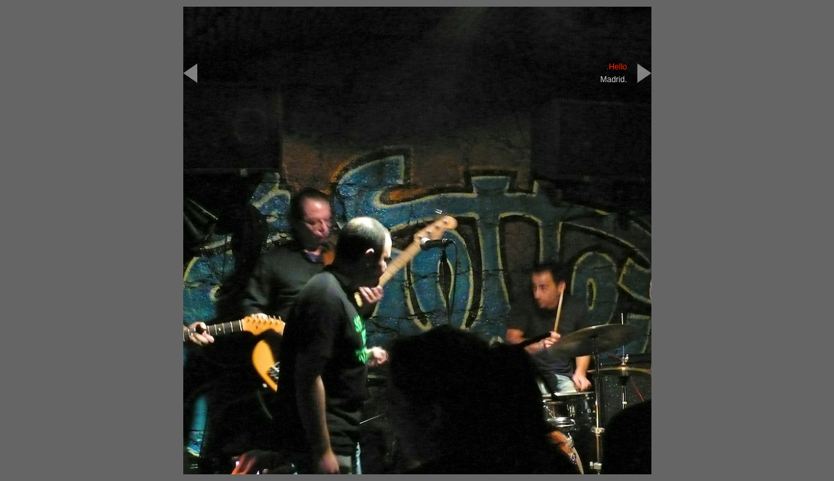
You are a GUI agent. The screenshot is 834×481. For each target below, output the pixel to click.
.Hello (617, 66)
